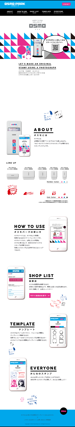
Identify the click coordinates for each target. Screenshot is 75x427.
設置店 (34, 415)
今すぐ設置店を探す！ (40, 295)
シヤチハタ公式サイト (30, 419)
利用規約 (48, 419)
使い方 (30, 415)
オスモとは (24, 415)
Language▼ (66, 4)
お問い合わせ (41, 419)
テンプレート (40, 415)
